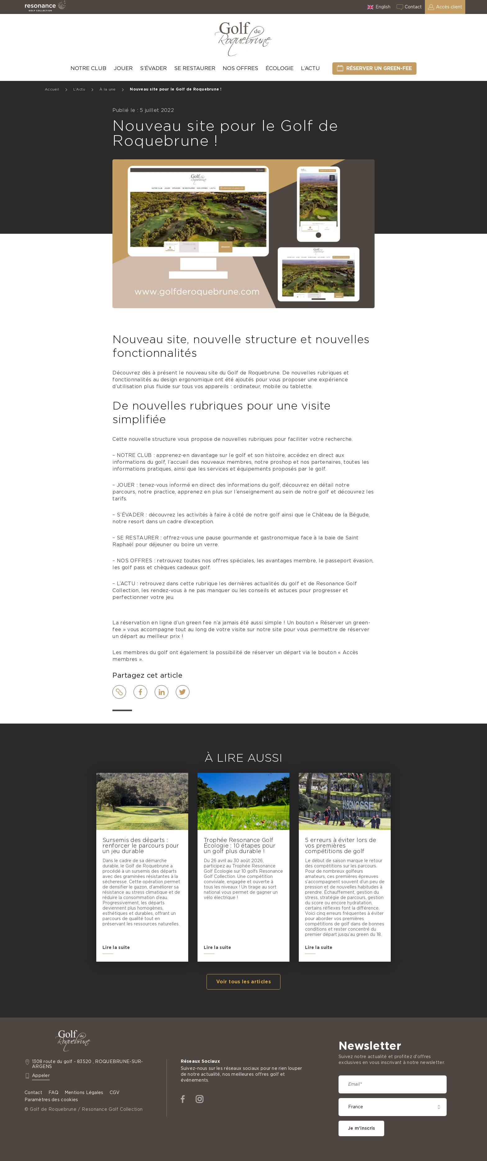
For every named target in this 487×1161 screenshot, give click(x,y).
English (382, 7)
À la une (107, 89)
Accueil (52, 89)
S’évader (153, 68)
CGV (115, 1093)
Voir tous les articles (243, 981)
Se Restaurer (194, 68)
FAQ (53, 1093)
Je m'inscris (361, 1128)
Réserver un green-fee (379, 68)
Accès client (449, 7)
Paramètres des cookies (51, 1100)
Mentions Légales (84, 1093)
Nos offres (240, 68)
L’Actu (310, 68)
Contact (413, 7)
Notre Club (88, 68)
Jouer (123, 68)
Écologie (280, 68)
